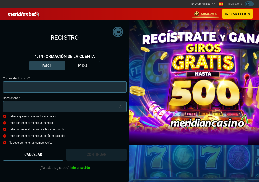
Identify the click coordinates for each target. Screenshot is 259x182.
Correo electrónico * (65, 85)
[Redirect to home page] (24, 14)
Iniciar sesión (237, 14)
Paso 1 (46, 65)
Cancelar (33, 154)
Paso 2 (82, 65)
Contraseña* (65, 104)
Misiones (205, 13)
